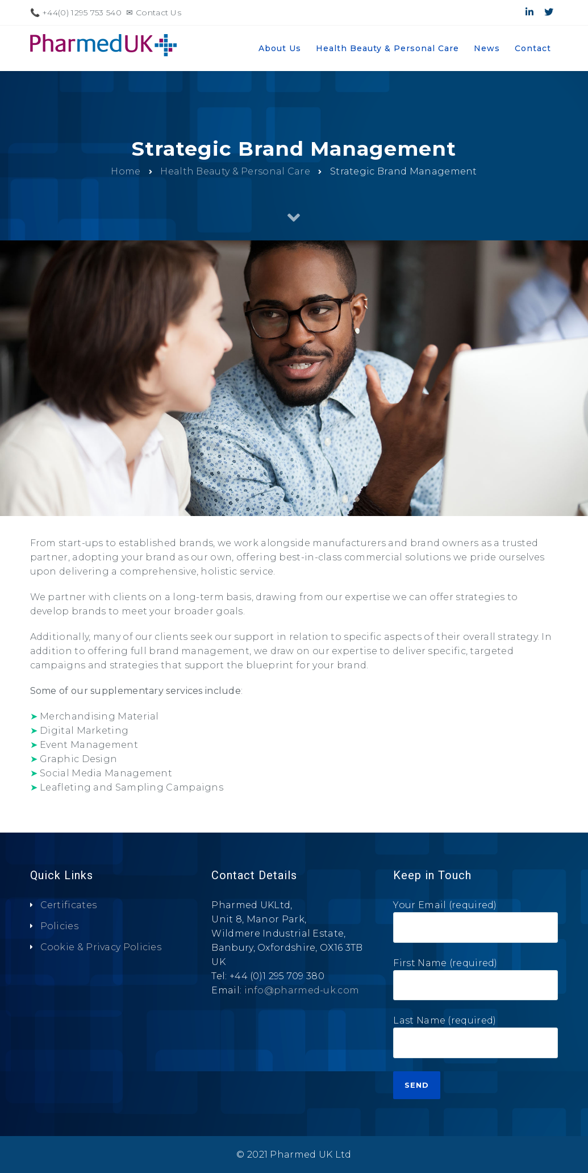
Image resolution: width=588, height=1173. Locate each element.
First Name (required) (475, 983)
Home (125, 171)
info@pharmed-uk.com (302, 990)
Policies (59, 926)
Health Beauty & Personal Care (235, 171)
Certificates (68, 905)
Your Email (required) (475, 925)
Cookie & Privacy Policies (101, 947)
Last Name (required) (475, 1041)
